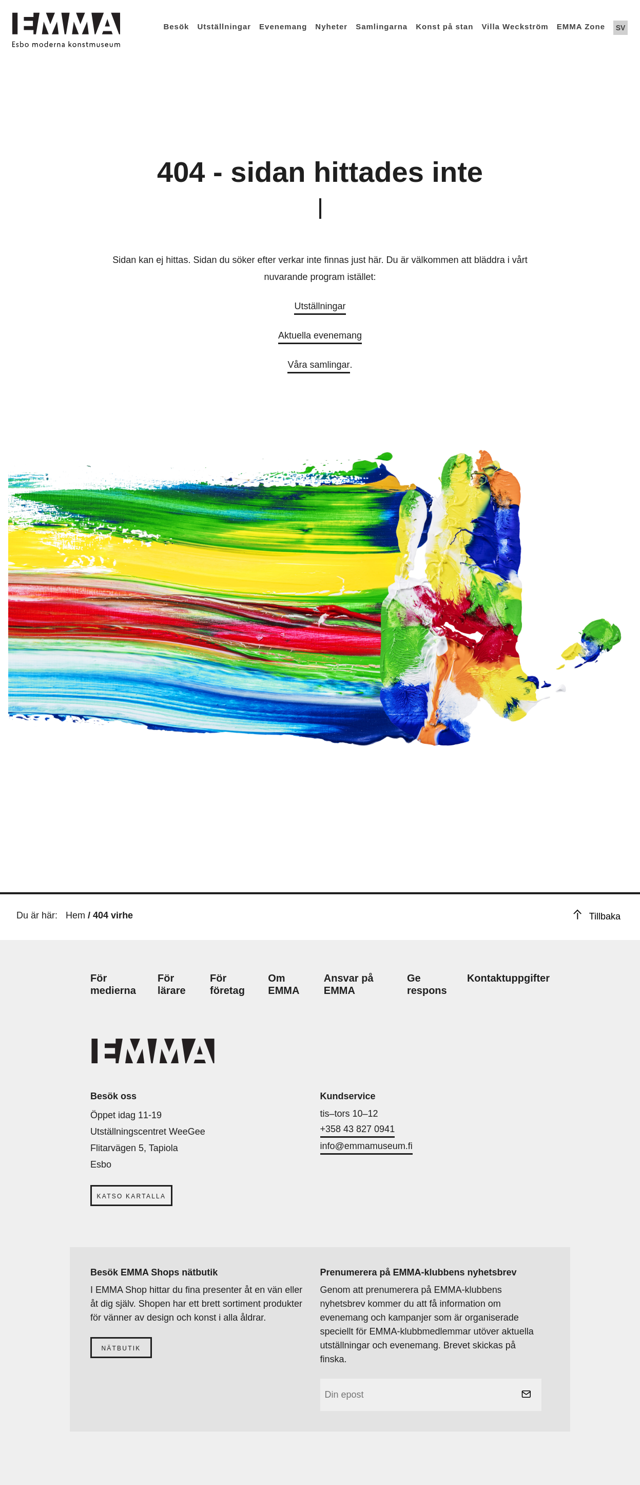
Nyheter (331, 26)
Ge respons (427, 984)
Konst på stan (444, 26)
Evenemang (283, 26)
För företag (227, 984)
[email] (431, 1395)
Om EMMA (283, 984)
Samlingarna (382, 26)
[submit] (526, 1395)
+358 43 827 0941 (357, 1129)
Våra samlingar (318, 365)
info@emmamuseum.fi (366, 1146)
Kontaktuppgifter (508, 978)
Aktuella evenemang (320, 335)
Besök (176, 26)
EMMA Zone (581, 26)
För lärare (172, 984)
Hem (75, 915)
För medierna (113, 984)
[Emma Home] (66, 23)
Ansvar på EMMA (349, 984)
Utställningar (224, 26)
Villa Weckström (514, 26)
